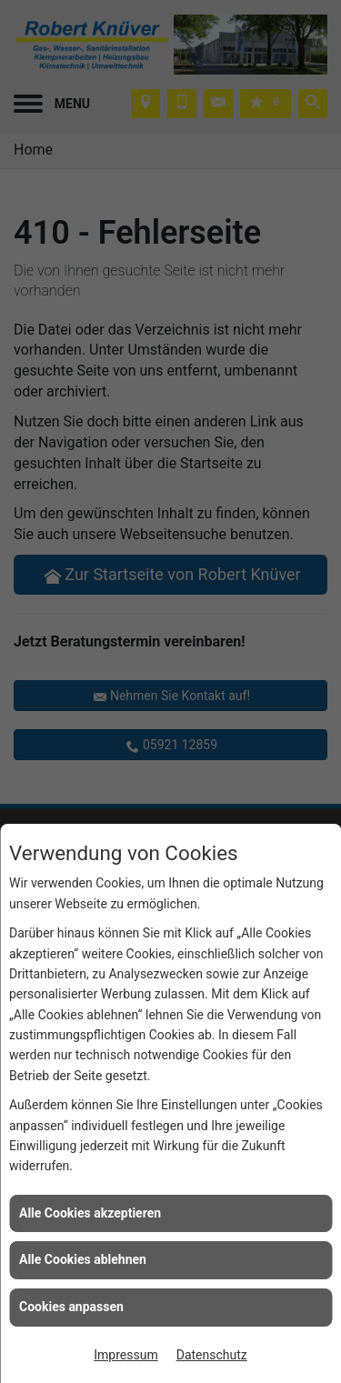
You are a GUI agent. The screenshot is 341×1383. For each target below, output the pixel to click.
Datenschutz (211, 1355)
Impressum (125, 1355)
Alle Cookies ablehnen (82, 1259)
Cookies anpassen (71, 1306)
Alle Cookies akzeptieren (90, 1213)
